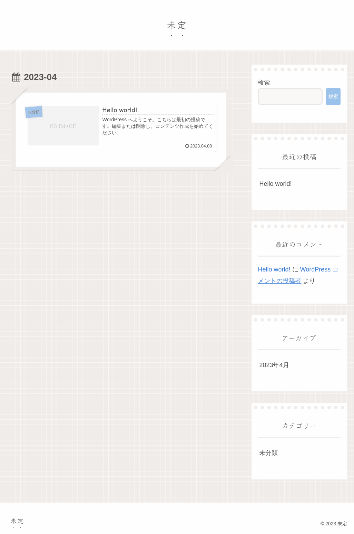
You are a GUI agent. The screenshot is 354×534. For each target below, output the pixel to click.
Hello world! (275, 183)
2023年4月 (274, 365)
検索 (264, 82)
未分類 (268, 452)
